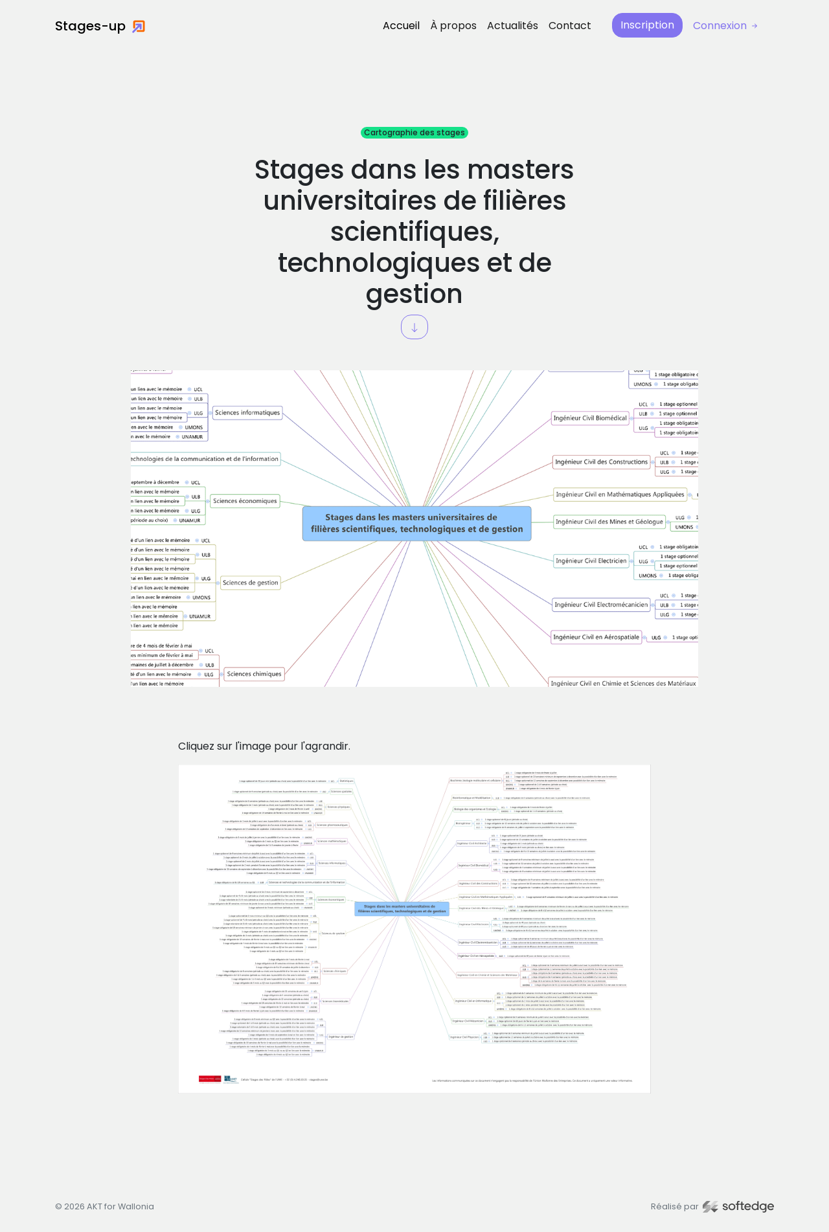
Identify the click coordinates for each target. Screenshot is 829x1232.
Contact (570, 25)
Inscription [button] (647, 24)
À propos (453, 25)
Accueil (401, 25)
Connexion (726, 25)
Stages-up (100, 26)
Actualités (512, 25)
